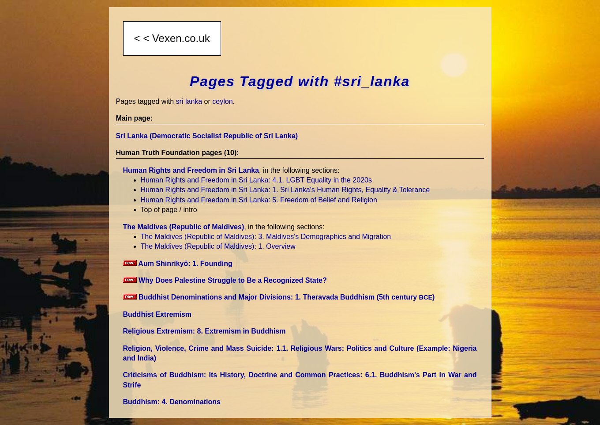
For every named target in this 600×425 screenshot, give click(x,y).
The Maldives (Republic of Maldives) (183, 227)
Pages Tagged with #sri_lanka (300, 81)
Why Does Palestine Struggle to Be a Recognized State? (225, 280)
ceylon (222, 101)
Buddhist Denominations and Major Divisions (279, 297)
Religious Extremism (204, 331)
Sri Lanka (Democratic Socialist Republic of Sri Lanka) (207, 136)
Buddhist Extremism (157, 314)
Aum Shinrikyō (177, 263)
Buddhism (172, 402)
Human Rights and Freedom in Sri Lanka (191, 170)
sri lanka (189, 101)
